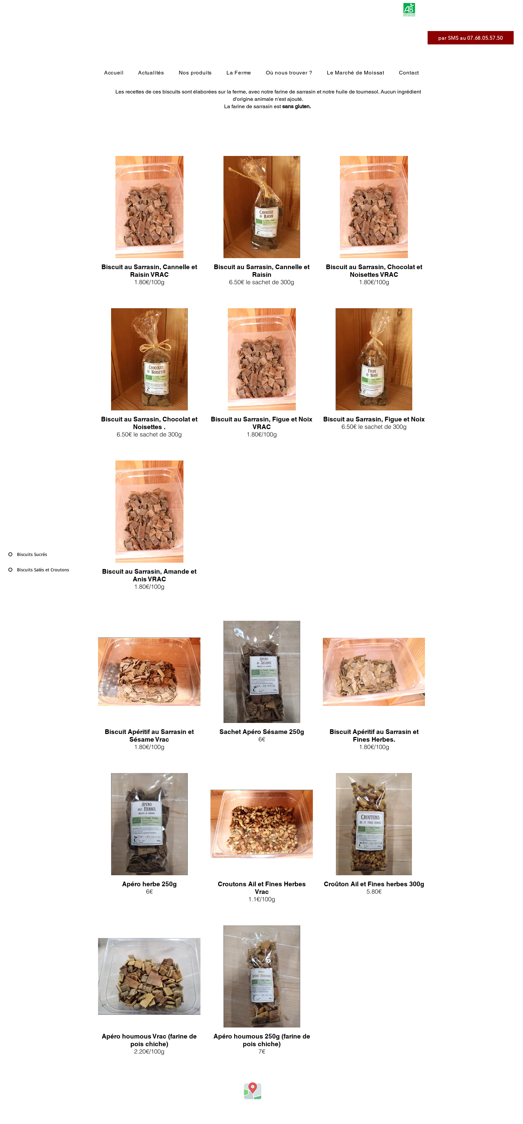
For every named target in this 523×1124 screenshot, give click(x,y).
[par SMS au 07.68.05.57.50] (471, 37)
